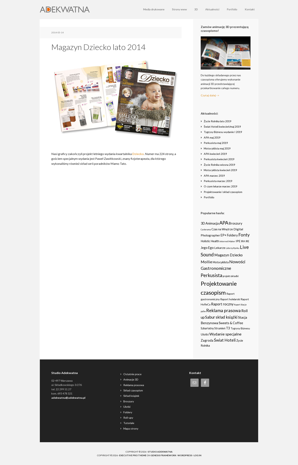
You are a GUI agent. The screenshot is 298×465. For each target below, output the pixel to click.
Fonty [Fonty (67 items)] (244, 234)
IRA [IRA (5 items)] (243, 241)
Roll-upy (128, 417)
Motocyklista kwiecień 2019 (220, 170)
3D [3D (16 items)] (203, 223)
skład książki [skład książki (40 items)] (226, 317)
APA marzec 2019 (214, 175)
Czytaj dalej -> (210, 95)
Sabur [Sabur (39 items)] (210, 317)
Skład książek (131, 395)
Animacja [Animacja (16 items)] (212, 223)
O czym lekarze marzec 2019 (220, 186)
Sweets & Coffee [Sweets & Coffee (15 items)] (231, 323)
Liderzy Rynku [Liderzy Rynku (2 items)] (232, 248)
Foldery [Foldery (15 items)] (232, 235)
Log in (197, 455)
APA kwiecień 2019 (215, 153)
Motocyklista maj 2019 (217, 148)
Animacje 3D (130, 379)
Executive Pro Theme (132, 455)
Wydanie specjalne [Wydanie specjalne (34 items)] (225, 334)
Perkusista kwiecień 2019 (219, 159)
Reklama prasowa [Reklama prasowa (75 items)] (223, 310)
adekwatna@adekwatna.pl (68, 397)
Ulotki (126, 406)
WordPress (185, 455)
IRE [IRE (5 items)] (247, 241)
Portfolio (209, 197)
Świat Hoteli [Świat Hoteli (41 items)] (225, 340)
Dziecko (138, 154)
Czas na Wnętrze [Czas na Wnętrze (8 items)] (222, 229)
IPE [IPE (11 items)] (238, 241)
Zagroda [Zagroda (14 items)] (207, 340)
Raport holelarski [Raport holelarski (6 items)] (230, 299)
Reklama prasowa (133, 385)
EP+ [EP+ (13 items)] (223, 235)
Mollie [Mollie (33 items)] (206, 261)
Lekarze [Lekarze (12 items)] (219, 247)
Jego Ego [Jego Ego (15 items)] (207, 248)
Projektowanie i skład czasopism (223, 192)
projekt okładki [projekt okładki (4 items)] (231, 276)
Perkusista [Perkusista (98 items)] (211, 275)
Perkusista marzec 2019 (218, 181)
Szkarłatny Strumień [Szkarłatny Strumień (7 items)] (213, 328)
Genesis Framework (163, 455)
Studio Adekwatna (160, 451)
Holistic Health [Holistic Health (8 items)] (210, 241)
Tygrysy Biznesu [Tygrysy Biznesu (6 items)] (240, 328)
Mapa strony (130, 428)
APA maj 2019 (212, 137)
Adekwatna (65, 9)
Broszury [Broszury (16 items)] (235, 223)
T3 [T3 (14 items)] (228, 328)
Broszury (128, 401)
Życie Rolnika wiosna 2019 (219, 164)
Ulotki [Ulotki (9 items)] (205, 334)
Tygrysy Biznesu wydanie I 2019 (223, 132)
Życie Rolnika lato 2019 (217, 121)
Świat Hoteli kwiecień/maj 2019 (222, 126)
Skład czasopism (133, 390)
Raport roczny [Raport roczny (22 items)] (222, 304)
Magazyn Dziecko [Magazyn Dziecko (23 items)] (228, 255)
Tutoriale (128, 423)
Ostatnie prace (132, 374)
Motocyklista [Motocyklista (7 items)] (221, 262)
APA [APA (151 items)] (223, 223)
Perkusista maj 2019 (216, 142)
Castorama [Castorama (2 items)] (206, 229)
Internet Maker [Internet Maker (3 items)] (227, 241)
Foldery (127, 412)
